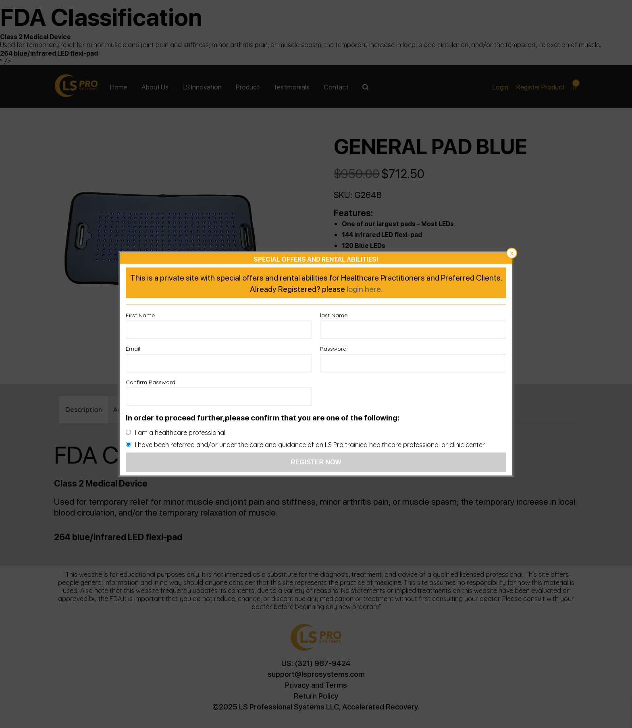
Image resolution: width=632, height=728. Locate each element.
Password (333, 348)
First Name (140, 315)
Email (133, 348)
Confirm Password (150, 382)
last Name (333, 315)
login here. (365, 288)
